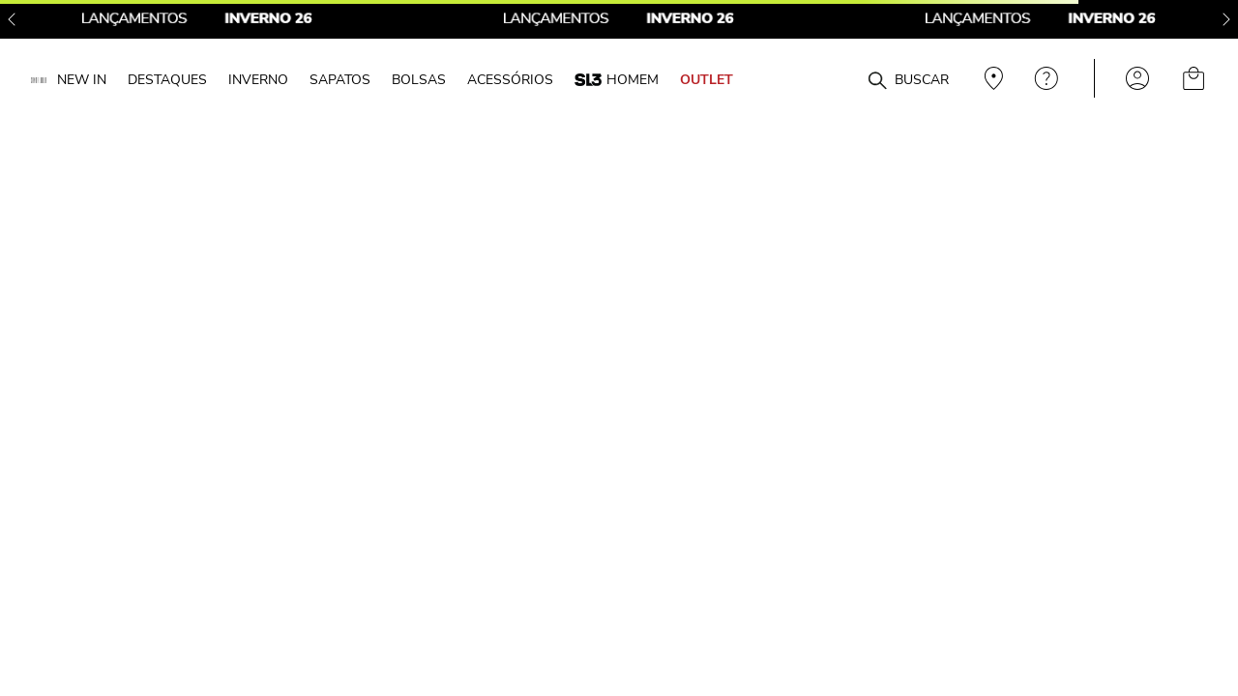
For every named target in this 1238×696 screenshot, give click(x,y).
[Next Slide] (1226, 19)
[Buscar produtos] (877, 81)
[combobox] (843, 79)
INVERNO (258, 79)
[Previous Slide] (11, 19)
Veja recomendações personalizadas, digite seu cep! (991, 78)
